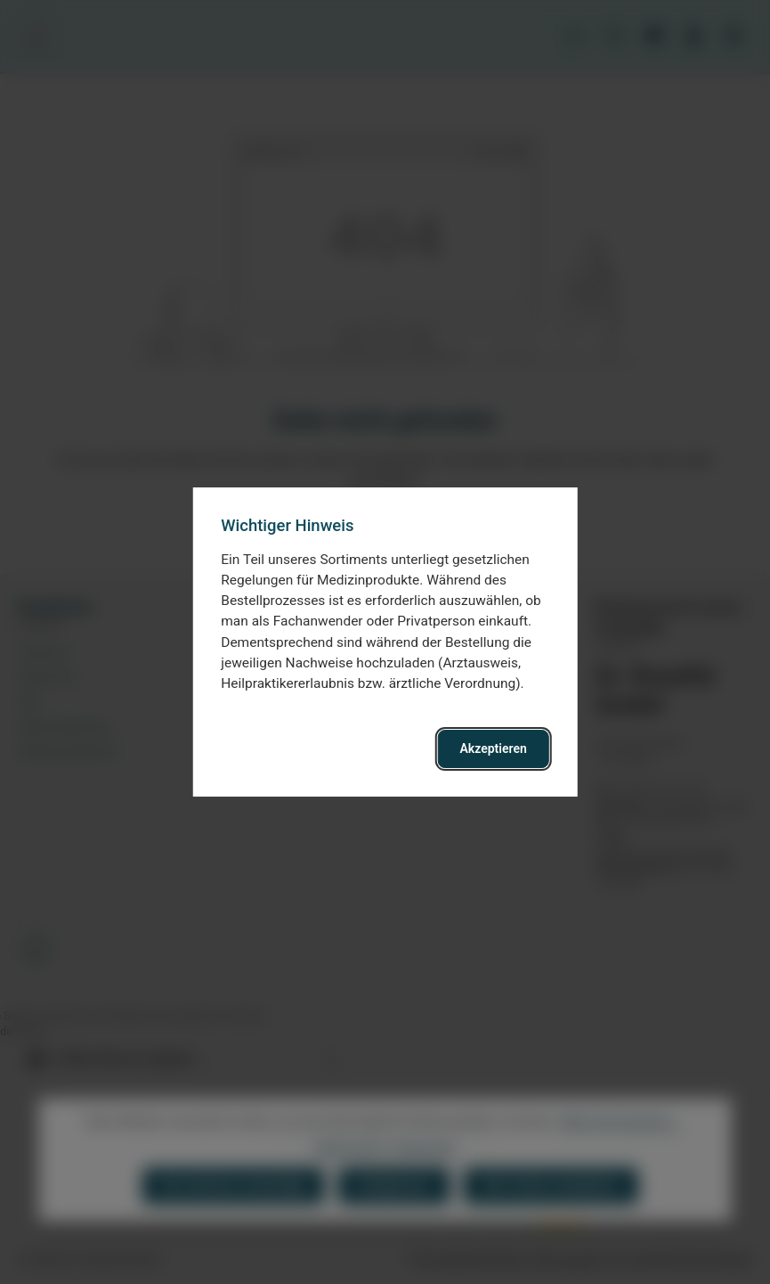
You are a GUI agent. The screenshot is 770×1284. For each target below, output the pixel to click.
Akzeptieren (493, 748)
